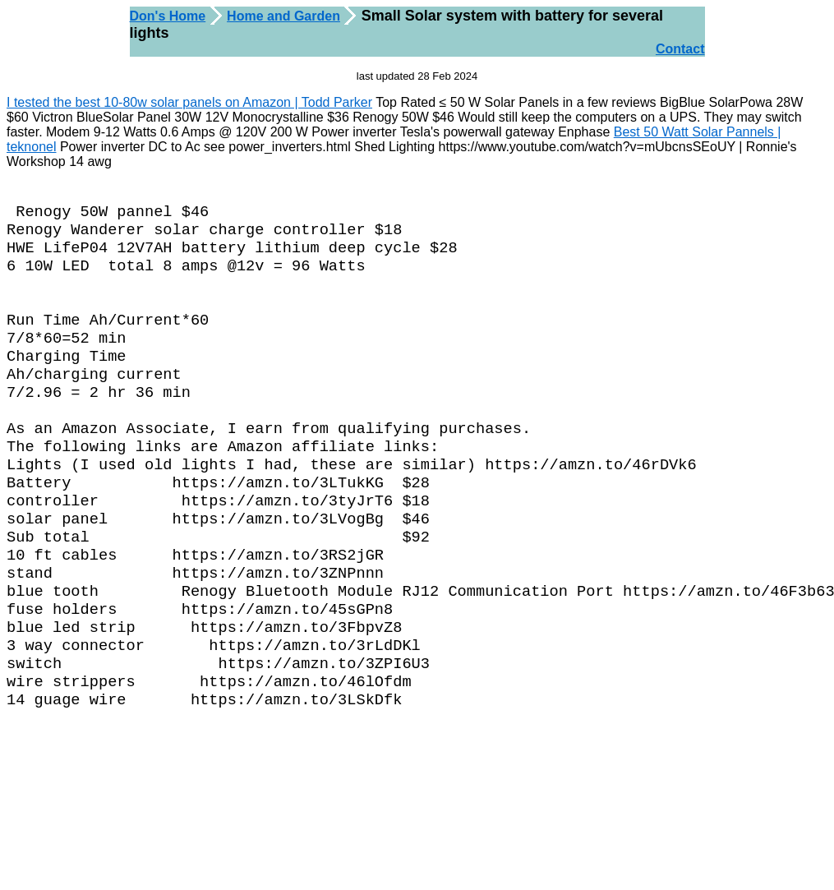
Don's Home (168, 16)
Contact (680, 49)
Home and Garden (283, 16)
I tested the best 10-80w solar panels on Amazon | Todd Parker (189, 102)
